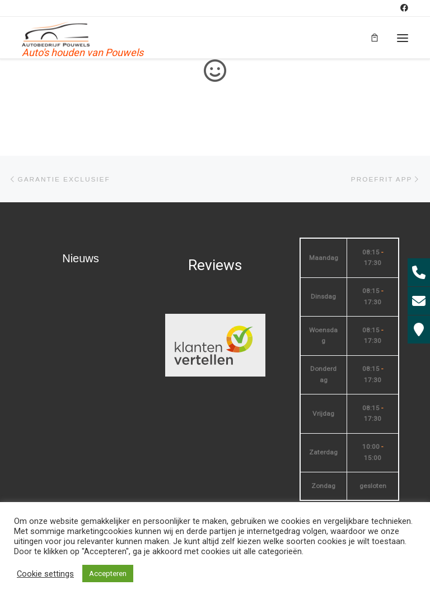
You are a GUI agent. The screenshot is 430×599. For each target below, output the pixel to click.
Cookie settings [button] (45, 574)
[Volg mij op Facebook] (404, 8)
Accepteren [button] (108, 573)
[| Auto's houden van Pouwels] (56, 33)
